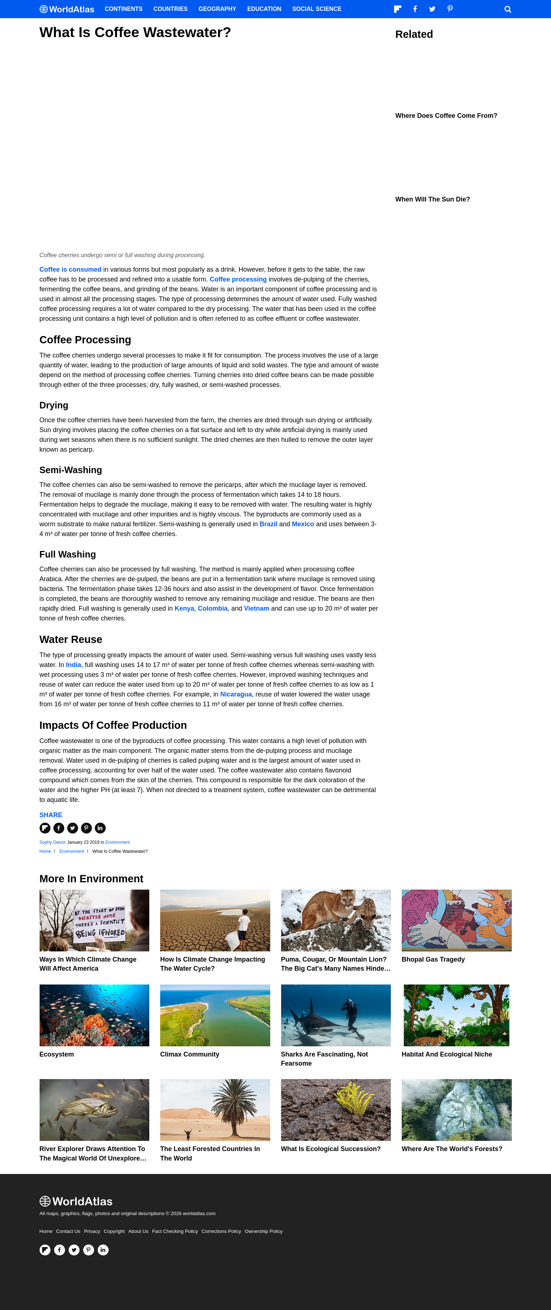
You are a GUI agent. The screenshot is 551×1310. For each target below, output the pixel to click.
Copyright (114, 1231)
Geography (217, 9)
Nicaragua (236, 694)
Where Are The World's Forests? (452, 1149)
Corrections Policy (221, 1231)
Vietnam (257, 608)
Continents (124, 9)
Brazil (268, 524)
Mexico (303, 524)
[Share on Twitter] (72, 828)
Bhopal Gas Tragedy (433, 959)
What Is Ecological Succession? (331, 1149)
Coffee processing (238, 279)
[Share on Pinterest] (86, 828)
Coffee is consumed (71, 269)
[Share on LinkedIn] (100, 828)
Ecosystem (57, 1054)
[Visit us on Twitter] (74, 1250)
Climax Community (189, 1054)
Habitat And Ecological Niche (447, 1054)
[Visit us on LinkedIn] (103, 1250)
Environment (117, 842)
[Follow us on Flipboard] (45, 1250)
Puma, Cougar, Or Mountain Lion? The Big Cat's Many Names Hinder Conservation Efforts (334, 968)
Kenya (184, 608)
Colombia (213, 608)
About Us (138, 1231)
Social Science (317, 9)
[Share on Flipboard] (45, 828)
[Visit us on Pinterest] (88, 1250)
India (73, 664)
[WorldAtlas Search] (508, 9)
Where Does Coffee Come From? (447, 115)
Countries (171, 9)
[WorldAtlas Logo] (70, 9)
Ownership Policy (264, 1231)
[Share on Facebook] (58, 828)
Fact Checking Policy (175, 1231)
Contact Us (68, 1231)
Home (46, 1231)
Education (264, 9)
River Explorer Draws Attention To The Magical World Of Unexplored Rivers (92, 1158)
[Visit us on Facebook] (59, 1250)
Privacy (92, 1231)
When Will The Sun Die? (433, 199)
